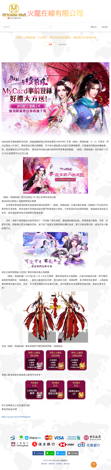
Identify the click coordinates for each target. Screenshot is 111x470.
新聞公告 (94, 27)
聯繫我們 (52, 464)
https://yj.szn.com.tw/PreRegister (16, 417)
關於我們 (44, 464)
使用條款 (59, 464)
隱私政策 (67, 464)
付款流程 (105, 27)
